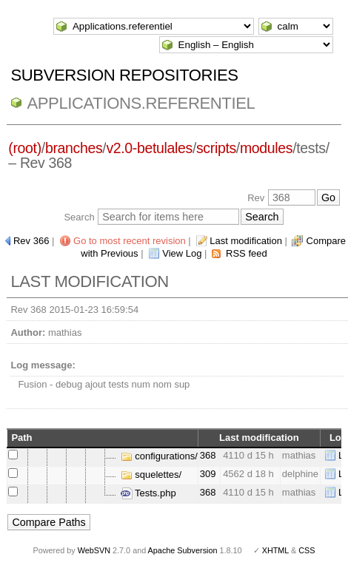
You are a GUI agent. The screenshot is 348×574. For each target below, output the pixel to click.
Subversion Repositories (124, 75)
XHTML (275, 550)
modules (266, 148)
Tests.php (148, 493)
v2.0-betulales (149, 148)
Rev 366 (31, 240)
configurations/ (159, 456)
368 (208, 455)
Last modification (246, 240)
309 (208, 473)
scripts (216, 148)
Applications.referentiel (141, 103)
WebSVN (94, 550)
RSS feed (246, 253)
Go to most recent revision (129, 240)
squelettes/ (151, 474)
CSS (306, 550)
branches (73, 148)
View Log (181, 253)
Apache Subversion (183, 550)
